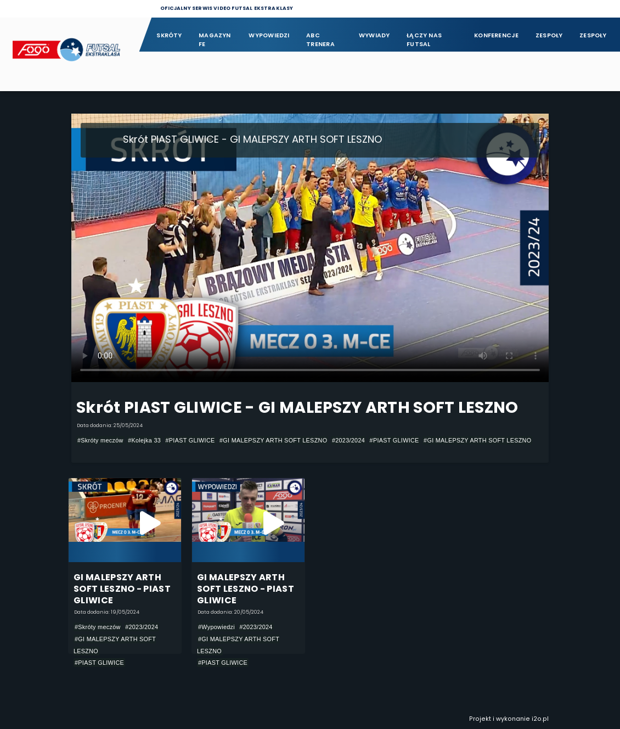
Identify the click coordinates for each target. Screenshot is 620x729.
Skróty (169, 35)
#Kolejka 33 (144, 440)
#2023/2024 (348, 440)
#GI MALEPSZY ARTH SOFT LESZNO (273, 440)
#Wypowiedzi (216, 627)
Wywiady (374, 35)
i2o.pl (540, 719)
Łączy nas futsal (424, 39)
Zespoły (549, 35)
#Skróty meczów (100, 440)
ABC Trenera (320, 39)
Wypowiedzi (269, 35)
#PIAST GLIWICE (190, 440)
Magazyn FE (215, 39)
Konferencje (496, 35)
